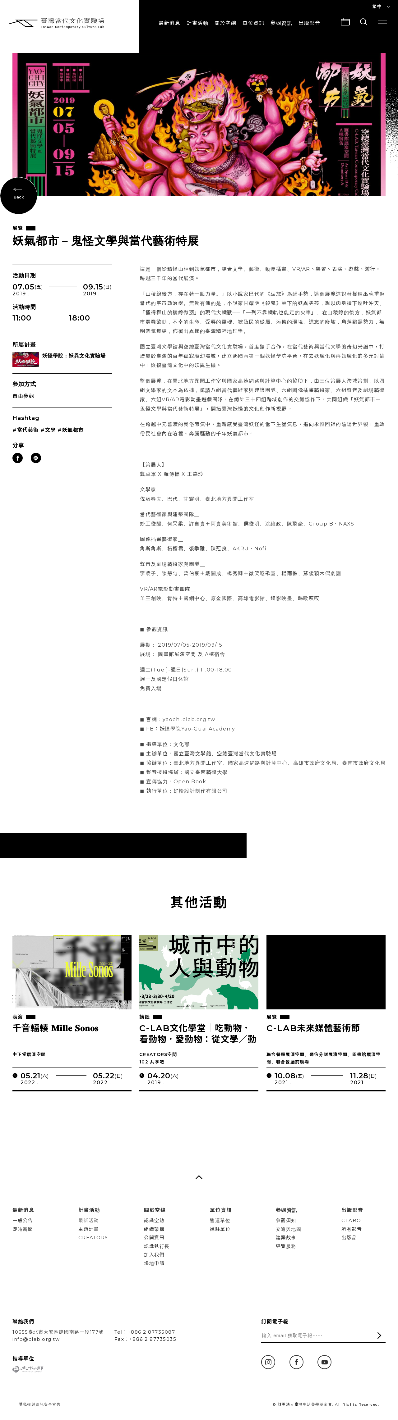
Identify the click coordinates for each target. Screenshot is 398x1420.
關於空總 (225, 23)
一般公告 (22, 1220)
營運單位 (220, 1220)
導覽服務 (286, 1246)
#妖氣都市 (71, 439)
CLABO (351, 1220)
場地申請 (154, 1263)
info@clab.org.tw (36, 1339)
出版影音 (352, 1210)
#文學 (48, 439)
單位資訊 (253, 23)
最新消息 (169, 23)
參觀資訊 (281, 23)
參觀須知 (286, 1220)
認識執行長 (157, 1246)
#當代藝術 (25, 439)
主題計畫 (88, 1229)
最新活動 (88, 1220)
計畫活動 (197, 23)
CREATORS (93, 1237)
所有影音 (351, 1229)
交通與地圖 (289, 1229)
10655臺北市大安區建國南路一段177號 (58, 1332)
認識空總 (154, 1220)
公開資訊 (154, 1237)
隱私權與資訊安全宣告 (40, 1404)
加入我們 (154, 1255)
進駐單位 (220, 1229)
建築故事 (286, 1237)
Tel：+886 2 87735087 (144, 1332)
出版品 (349, 1237)
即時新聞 (22, 1229)
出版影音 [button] (309, 23)
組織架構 (154, 1229)
